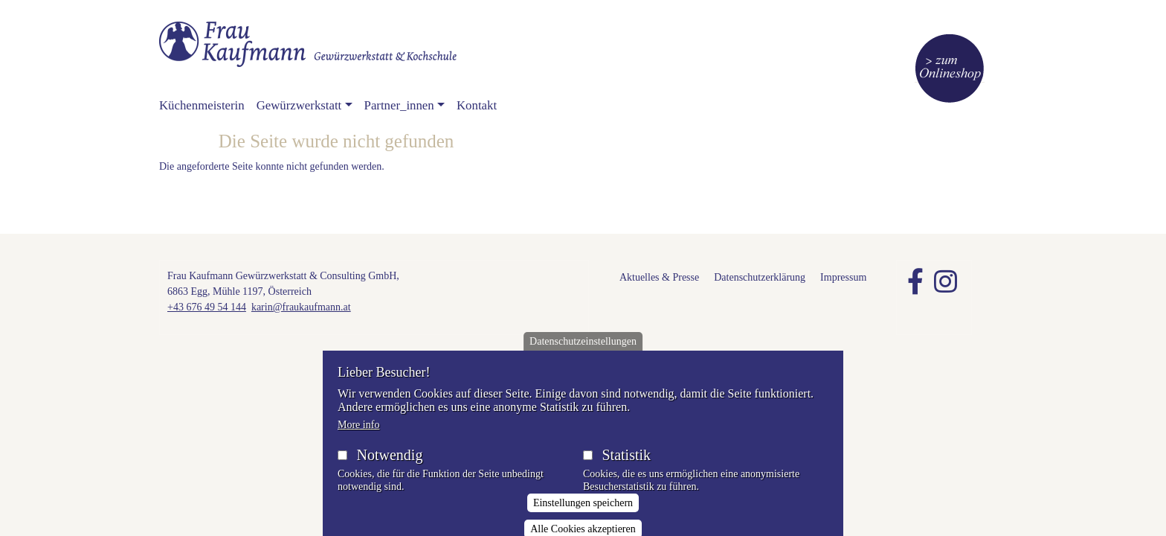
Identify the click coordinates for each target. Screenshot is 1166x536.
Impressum (843, 277)
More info (358, 436)
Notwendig (390, 467)
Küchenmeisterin (202, 105)
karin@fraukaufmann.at (301, 307)
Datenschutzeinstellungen (583, 353)
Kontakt (477, 105)
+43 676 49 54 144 (206, 307)
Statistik (626, 467)
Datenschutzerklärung (759, 277)
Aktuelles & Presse (659, 277)
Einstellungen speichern (583, 514)
